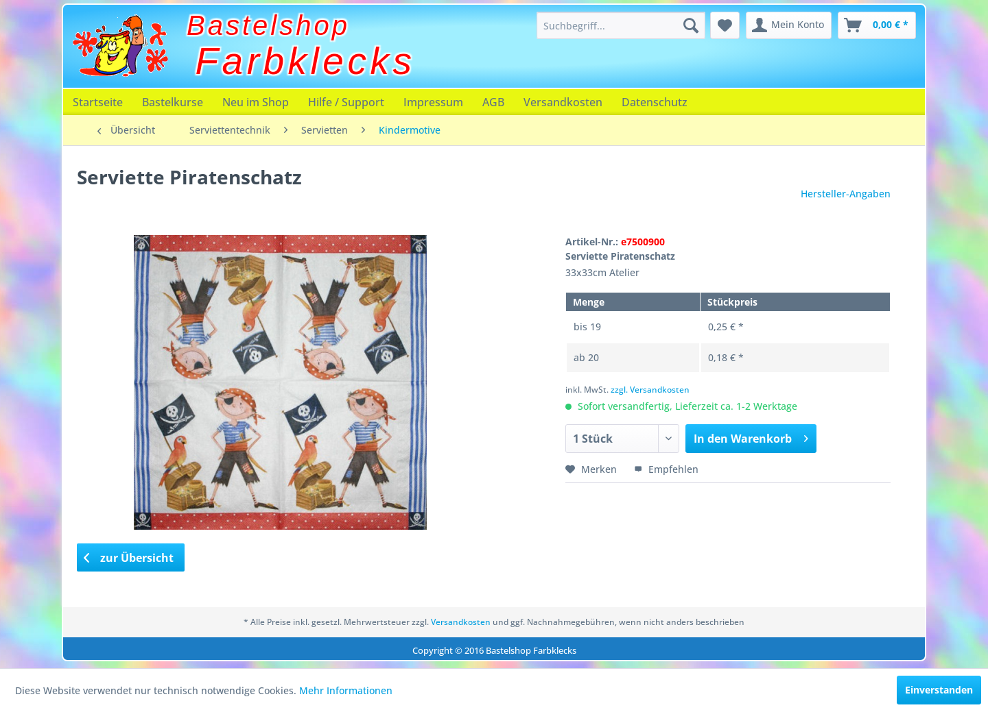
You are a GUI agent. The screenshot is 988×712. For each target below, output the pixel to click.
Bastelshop (268, 25)
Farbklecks (306, 61)
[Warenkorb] (877, 25)
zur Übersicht (129, 557)
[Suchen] (691, 25)
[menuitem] (621, 25)
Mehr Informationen (345, 690)
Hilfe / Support (346, 102)
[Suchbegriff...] (621, 25)
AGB (493, 102)
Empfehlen (666, 469)
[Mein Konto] (789, 25)
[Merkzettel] (725, 25)
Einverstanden (939, 689)
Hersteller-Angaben (846, 193)
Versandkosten (563, 102)
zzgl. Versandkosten (650, 389)
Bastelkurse (172, 102)
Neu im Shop (255, 102)
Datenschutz (654, 102)
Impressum (433, 102)
